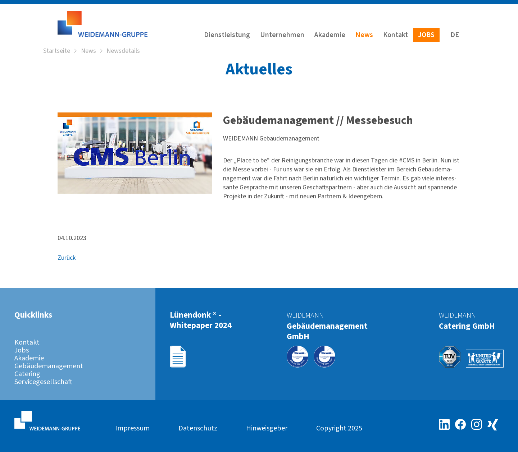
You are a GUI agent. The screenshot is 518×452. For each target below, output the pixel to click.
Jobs (426, 35)
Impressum (132, 428)
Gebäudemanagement (48, 366)
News (364, 35)
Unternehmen (282, 35)
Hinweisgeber (266, 428)
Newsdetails (123, 51)
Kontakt (395, 35)
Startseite (56, 51)
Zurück (67, 258)
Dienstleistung (227, 35)
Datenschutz (197, 428)
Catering (27, 374)
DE (454, 35)
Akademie (329, 35)
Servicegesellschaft (43, 382)
